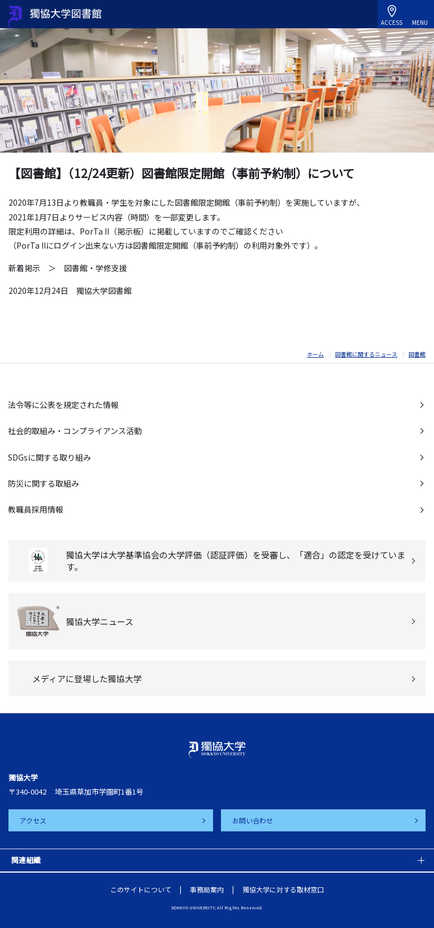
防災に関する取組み (43, 483)
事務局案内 (207, 889)
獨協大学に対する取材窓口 (283, 889)
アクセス (33, 820)
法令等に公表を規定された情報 (63, 404)
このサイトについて (140, 889)
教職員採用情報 (35, 509)
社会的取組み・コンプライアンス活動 (75, 430)
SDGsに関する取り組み (49, 457)
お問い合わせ (252, 820)
